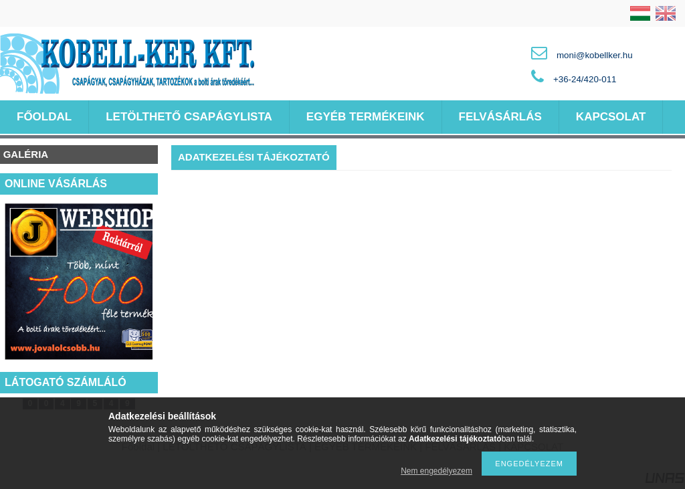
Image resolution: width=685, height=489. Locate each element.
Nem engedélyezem (436, 471)
